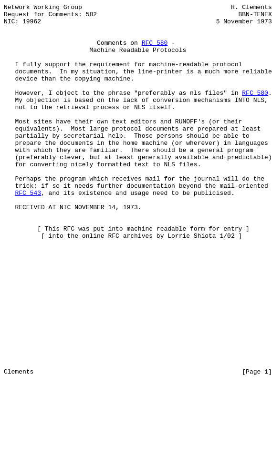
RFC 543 (28, 231)
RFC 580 (155, 51)
